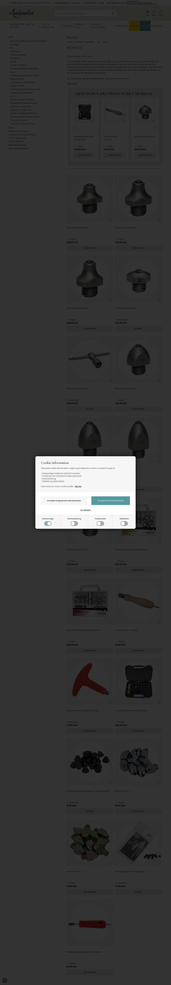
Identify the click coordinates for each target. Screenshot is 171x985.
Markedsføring (74, 521)
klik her (78, 486)
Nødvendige (48, 521)
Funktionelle (100, 521)
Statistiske (124, 521)
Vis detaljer (85, 510)
